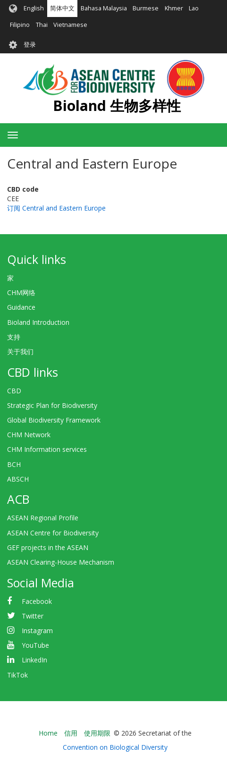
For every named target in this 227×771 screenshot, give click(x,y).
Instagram (37, 630)
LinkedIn (34, 659)
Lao (194, 8)
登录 (30, 45)
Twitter (32, 615)
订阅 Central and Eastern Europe (56, 207)
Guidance (21, 307)
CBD (14, 390)
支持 (13, 336)
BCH (14, 464)
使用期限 (97, 733)
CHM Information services (47, 449)
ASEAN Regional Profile (42, 517)
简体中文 (62, 8)
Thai (42, 25)
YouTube (35, 645)
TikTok (17, 674)
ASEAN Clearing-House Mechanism (60, 562)
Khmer (174, 8)
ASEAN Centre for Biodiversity (53, 532)
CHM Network (28, 434)
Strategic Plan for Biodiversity (52, 405)
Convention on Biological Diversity (115, 747)
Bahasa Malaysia (104, 8)
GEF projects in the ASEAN (47, 547)
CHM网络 (21, 292)
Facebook (37, 601)
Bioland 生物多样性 (117, 105)
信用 (70, 733)
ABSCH (18, 478)
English (34, 8)
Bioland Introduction (38, 322)
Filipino (20, 25)
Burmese (146, 8)
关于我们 (20, 351)
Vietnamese (70, 25)
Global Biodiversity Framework (54, 419)
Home (48, 733)
